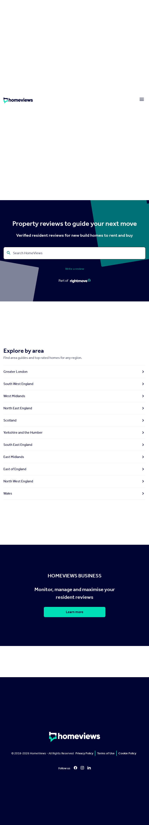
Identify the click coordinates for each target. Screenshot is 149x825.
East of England (74, 469)
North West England (74, 481)
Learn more (74, 612)
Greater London (74, 371)
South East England (74, 444)
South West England (74, 383)
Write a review (74, 269)
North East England (74, 408)
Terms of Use (106, 753)
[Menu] (142, 99)
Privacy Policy (84, 753)
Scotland (74, 420)
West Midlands (74, 396)
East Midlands (74, 456)
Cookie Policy (127, 753)
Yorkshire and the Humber (74, 432)
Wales (74, 493)
